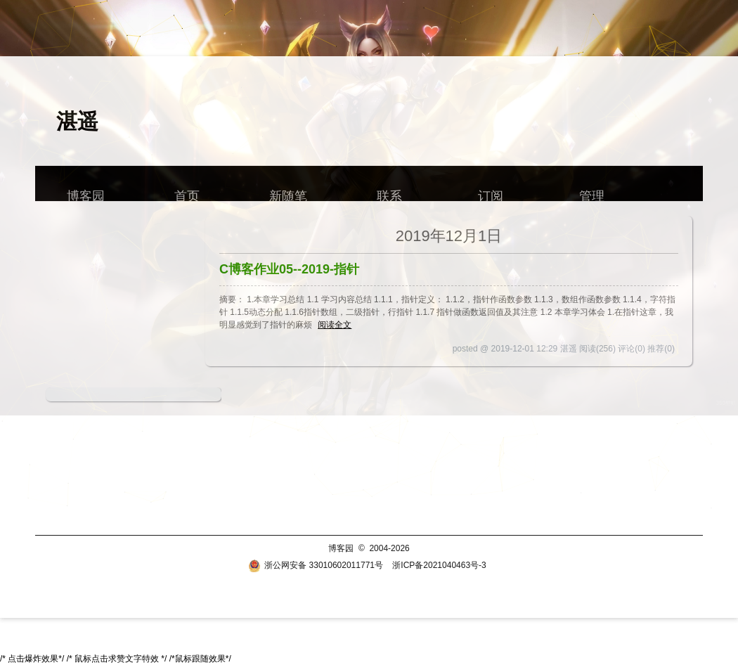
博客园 (86, 191)
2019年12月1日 (449, 236)
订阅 (490, 191)
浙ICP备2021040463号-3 (439, 565)
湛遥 (77, 121)
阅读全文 (334, 325)
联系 (389, 191)
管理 (591, 191)
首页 (187, 191)
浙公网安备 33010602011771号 (315, 565)
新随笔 (288, 191)
